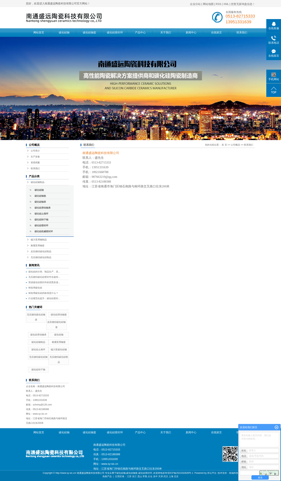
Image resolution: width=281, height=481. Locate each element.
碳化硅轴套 (89, 32)
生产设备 (35, 156)
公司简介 (35, 150)
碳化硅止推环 (41, 213)
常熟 (145, 476)
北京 (176, 476)
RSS (218, 4)
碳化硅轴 (64, 32)
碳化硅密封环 (115, 32)
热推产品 (107, 476)
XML (226, 4)
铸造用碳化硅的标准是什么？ (43, 293)
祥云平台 (211, 473)
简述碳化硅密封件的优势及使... (44, 282)
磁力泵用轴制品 (39, 239)
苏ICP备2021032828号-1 (180, 473)
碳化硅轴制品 (37, 182)
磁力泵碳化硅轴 (59, 349)
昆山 (139, 476)
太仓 (150, 476)
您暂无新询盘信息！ (243, 4)
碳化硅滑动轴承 (43, 207)
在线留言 (216, 32)
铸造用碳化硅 (35, 287)
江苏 (129, 476)
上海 (171, 476)
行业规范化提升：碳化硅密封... (44, 298)
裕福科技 (233, 473)
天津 (160, 476)
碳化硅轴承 (40, 202)
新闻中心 (191, 32)
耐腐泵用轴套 (37, 245)
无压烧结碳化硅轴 (38, 357)
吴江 (134, 476)
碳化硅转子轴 (41, 219)
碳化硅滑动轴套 (59, 314)
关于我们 (165, 32)
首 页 (224, 144)
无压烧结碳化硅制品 (41, 257)
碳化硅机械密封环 (44, 231)
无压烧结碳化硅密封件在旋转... (44, 277)
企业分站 (195, 4)
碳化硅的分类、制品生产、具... (44, 271)
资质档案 (35, 162)
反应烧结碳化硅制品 (41, 251)
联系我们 (242, 32)
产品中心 (140, 32)
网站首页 (38, 32)
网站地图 (208, 4)
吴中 (155, 476)
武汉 (165, 476)
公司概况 (235, 144)
